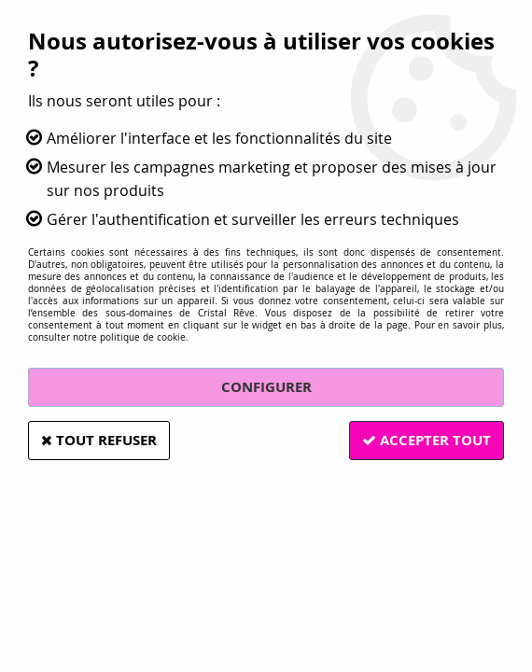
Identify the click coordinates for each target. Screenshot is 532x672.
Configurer (266, 387)
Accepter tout (424, 440)
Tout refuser (101, 440)
